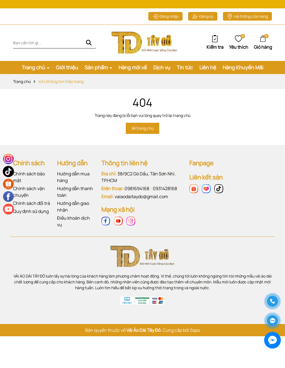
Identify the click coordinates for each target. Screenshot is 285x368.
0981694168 (136, 191)
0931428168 (165, 191)
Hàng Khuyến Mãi (243, 70)
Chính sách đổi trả (31, 206)
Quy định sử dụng (31, 214)
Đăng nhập (165, 19)
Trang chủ (34, 70)
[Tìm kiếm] (89, 45)
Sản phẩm (97, 70)
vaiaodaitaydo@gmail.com (141, 199)
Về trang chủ (142, 131)
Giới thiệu (67, 70)
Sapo (195, 333)
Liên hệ (207, 70)
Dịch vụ (161, 70)
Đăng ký (202, 19)
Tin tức (185, 70)
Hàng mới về (133, 70)
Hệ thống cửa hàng (247, 19)
